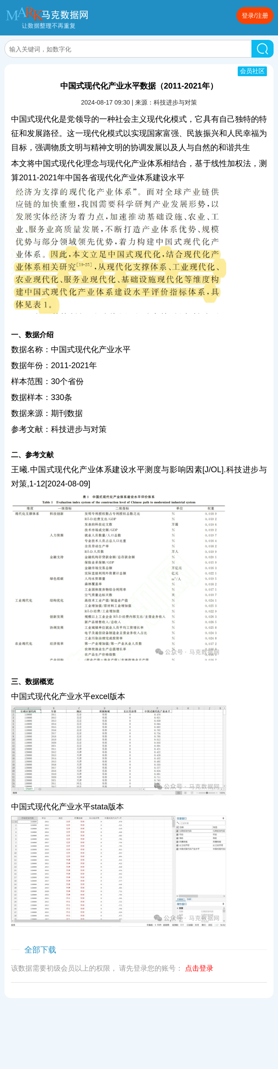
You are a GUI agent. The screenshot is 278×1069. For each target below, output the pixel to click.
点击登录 (199, 968)
